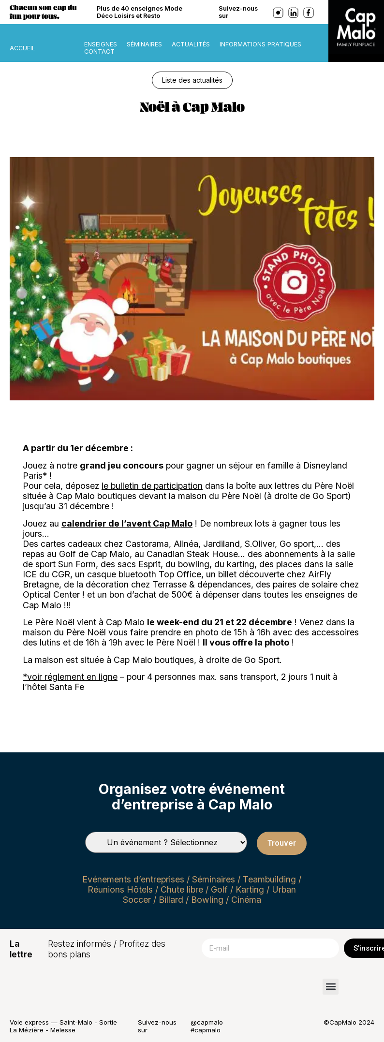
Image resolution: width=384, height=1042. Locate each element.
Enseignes (100, 44)
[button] (331, 987)
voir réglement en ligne (72, 677)
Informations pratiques (260, 44)
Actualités (191, 44)
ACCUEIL (22, 48)
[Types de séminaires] (166, 842)
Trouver (281, 843)
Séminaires (144, 44)
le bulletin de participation (152, 486)
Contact (99, 51)
